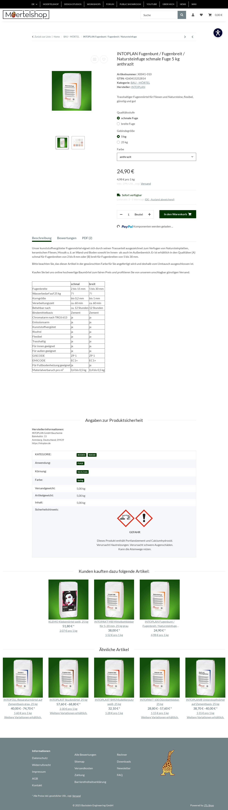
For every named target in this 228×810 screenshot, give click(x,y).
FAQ (120, 775)
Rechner (122, 754)
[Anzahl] (128, 214)
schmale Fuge (129, 118)
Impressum (39, 771)
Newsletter (124, 768)
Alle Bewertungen (85, 754)
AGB (35, 778)
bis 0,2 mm (83, 471)
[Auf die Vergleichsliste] (95, 59)
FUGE (80, 463)
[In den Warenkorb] (35, 49)
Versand (146, 183)
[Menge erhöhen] (149, 214)
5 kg (123, 136)
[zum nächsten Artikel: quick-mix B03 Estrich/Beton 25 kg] (185, 37)
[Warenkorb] (215, 14)
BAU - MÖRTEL (140, 82)
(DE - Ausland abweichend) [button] (159, 199)
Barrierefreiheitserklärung (90, 781)
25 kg (124, 142)
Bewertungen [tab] (66, 238)
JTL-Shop (209, 805)
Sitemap (79, 761)
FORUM (110, 4)
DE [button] (33, 4)
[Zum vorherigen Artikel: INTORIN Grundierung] (192, 37)
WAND (92, 455)
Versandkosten (83, 768)
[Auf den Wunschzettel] (104, 59)
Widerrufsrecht (41, 764)
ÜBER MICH (168, 4)
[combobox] (156, 157)
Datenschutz (40, 758)
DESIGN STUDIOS (72, 4)
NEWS (183, 4)
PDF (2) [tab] (87, 238)
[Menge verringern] (121, 214)
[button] (193, 14)
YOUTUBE (152, 4)
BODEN (81, 455)
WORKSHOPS (93, 4)
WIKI (194, 4)
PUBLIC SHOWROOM (130, 4)
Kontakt (37, 785)
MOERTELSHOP (51, 4)
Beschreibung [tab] (41, 238)
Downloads (124, 761)
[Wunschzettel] (201, 14)
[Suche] (159, 15)
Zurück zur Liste (42, 36)
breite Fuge (128, 123)
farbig (80, 480)
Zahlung (79, 775)
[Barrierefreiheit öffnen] (217, 32)
